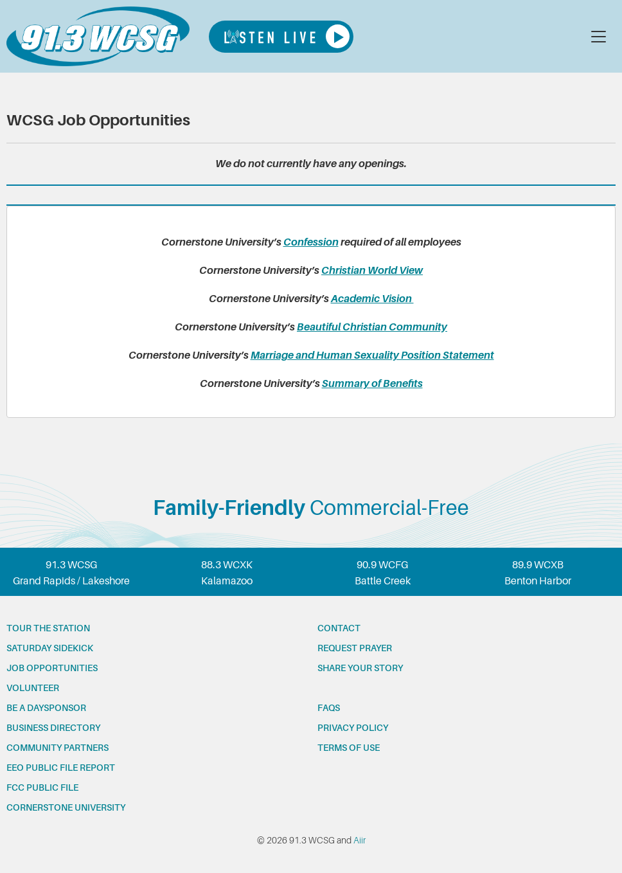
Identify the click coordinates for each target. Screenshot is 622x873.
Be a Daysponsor (46, 708)
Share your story (360, 668)
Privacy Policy (352, 728)
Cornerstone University (65, 807)
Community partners (57, 747)
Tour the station (48, 628)
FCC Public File (42, 787)
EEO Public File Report (60, 767)
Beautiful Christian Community (372, 327)
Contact (338, 628)
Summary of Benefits (372, 384)
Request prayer (354, 648)
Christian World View (372, 270)
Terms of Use (348, 747)
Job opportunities (52, 668)
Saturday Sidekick (49, 648)
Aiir (359, 840)
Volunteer (32, 688)
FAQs (328, 708)
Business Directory (53, 728)
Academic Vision (372, 299)
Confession (311, 242)
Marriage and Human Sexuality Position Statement (372, 355)
